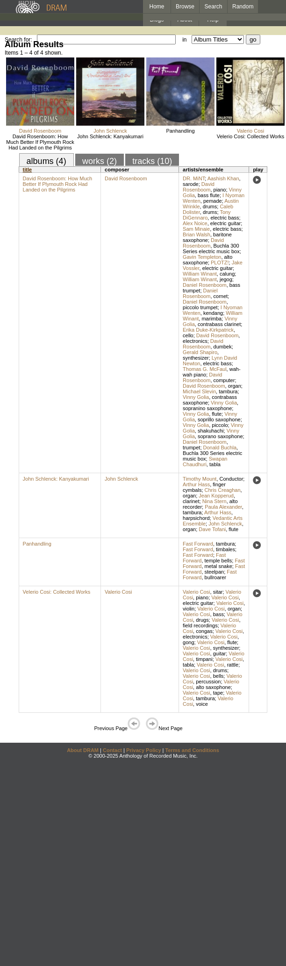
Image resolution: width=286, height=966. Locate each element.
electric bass (224, 217)
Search (213, 6)
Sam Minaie (196, 229)
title (27, 169)
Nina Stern (214, 501)
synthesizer (196, 358)
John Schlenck (110, 131)
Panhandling (180, 131)
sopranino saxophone (207, 408)
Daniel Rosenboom (205, 285)
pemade (212, 201)
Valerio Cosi (251, 131)
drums (210, 206)
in (184, 39)
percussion (208, 681)
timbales (225, 549)
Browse (185, 6)
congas (204, 631)
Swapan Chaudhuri (205, 461)
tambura (228, 391)
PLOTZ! (220, 262)
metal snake (218, 566)
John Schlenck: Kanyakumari (110, 136)
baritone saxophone (207, 237)
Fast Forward (198, 544)
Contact (112, 750)
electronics (195, 341)
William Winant (200, 274)
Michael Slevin (199, 391)
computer (224, 380)
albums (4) (46, 161)
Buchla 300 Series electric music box (211, 248)
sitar (218, 592)
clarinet (191, 501)
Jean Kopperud (216, 495)
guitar (219, 653)
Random (242, 6)
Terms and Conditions (192, 750)
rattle (232, 665)
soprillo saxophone (219, 419)
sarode (191, 184)
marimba (211, 318)
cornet (221, 296)
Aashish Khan (223, 178)
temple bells (218, 560)
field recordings (200, 625)
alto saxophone (207, 259)
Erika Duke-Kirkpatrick (208, 330)
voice (202, 704)
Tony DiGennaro (207, 214)
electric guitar (225, 223)
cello (188, 335)
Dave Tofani (212, 529)
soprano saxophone (220, 436)
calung (227, 274)
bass (218, 614)
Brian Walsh (196, 234)
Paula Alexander (223, 507)
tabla (215, 464)
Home (156, 6)
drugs (202, 620)
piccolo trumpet (200, 307)
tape (218, 693)
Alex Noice (195, 223)
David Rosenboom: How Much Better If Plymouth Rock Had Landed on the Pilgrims (40, 142)
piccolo (220, 425)
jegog (226, 279)
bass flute (209, 195)
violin (188, 608)
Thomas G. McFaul (205, 369)
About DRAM (83, 750)
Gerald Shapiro (200, 352)
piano (220, 189)
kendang (213, 313)
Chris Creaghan (223, 490)
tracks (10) (152, 161)
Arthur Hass (196, 484)
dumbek (223, 346)
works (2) (99, 161)
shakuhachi (211, 430)
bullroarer (215, 577)
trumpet (191, 447)
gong (188, 642)
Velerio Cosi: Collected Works (251, 136)
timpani (204, 659)
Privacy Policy (143, 750)
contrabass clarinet (219, 324)
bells (218, 676)
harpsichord (196, 518)
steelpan (214, 572)
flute (217, 414)
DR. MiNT (194, 178)
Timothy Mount (199, 479)
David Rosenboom (40, 131)
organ (234, 386)
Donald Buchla (220, 447)
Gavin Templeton (202, 257)
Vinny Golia (196, 397)
